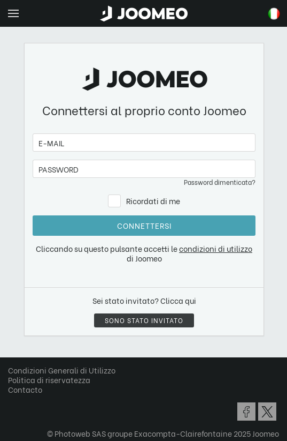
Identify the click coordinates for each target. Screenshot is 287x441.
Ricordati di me (153, 200)
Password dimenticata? (219, 181)
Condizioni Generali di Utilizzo (61, 370)
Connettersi (144, 225)
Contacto (25, 389)
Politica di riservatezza (49, 379)
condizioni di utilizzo (215, 248)
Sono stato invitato (144, 320)
